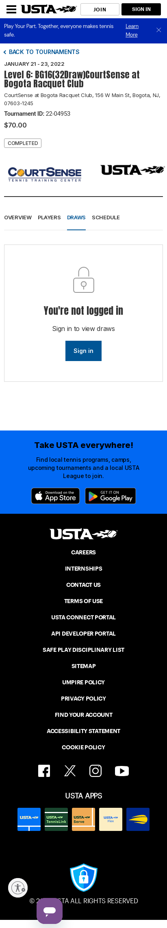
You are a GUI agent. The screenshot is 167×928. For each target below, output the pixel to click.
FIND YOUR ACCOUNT (84, 715)
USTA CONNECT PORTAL (83, 617)
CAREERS (83, 552)
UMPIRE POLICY (83, 682)
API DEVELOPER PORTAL (83, 634)
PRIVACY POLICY (83, 699)
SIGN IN (141, 9)
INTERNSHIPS (83, 569)
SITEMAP (84, 666)
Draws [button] (76, 217)
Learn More (132, 30)
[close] (159, 30)
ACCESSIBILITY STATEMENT (83, 731)
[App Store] (55, 496)
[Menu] (11, 9)
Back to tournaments (44, 51)
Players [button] (49, 217)
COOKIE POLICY (83, 747)
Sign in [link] (83, 350)
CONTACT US (83, 585)
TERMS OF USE (83, 601)
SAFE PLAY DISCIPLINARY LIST (83, 650)
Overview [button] (18, 217)
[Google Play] (110, 496)
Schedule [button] (106, 217)
